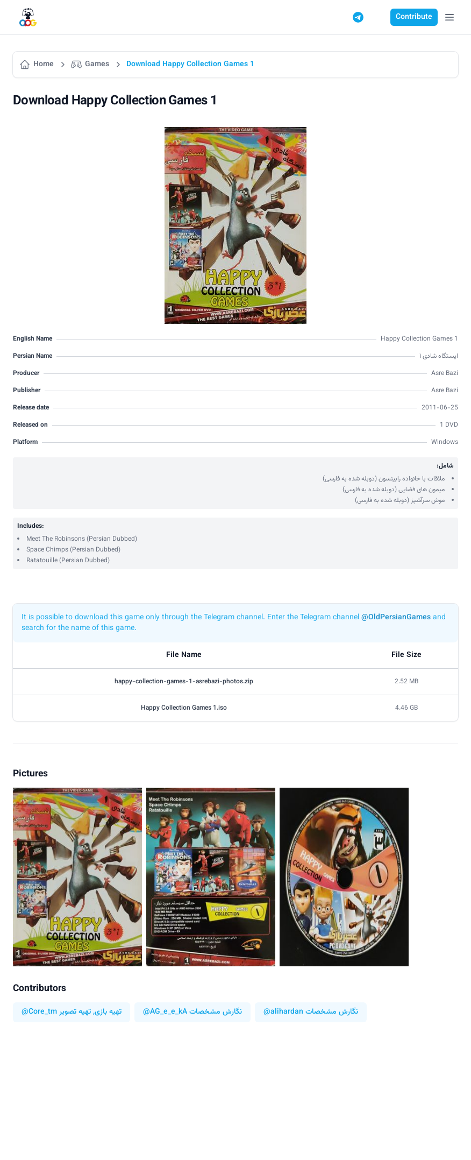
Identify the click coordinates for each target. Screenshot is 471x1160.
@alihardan (283, 1012)
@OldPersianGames (396, 618)
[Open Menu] (449, 17)
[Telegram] (358, 17)
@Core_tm (39, 1012)
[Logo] (28, 17)
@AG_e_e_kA (165, 1012)
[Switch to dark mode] (378, 17)
